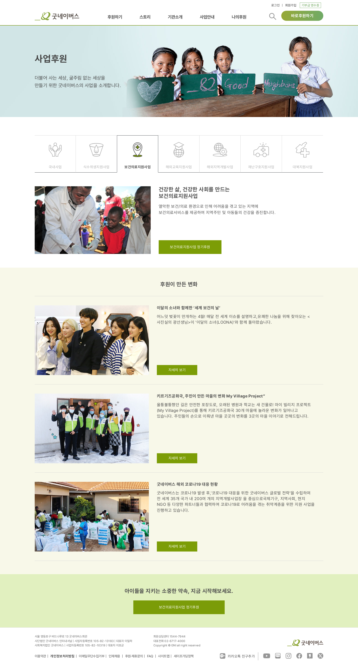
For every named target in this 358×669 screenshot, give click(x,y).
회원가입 (290, 5)
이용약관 (40, 656)
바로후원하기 (302, 15)
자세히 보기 (177, 370)
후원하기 (115, 16)
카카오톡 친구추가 (237, 656)
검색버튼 (272, 16)
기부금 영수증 (310, 5)
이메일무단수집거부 (91, 656)
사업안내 (207, 16)
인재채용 (115, 656)
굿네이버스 (57, 16)
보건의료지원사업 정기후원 (190, 247)
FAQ (150, 656)
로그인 (275, 5)
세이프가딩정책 (184, 656)
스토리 (145, 16)
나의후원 (239, 16)
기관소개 (175, 16)
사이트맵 (163, 656)
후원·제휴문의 (134, 656)
